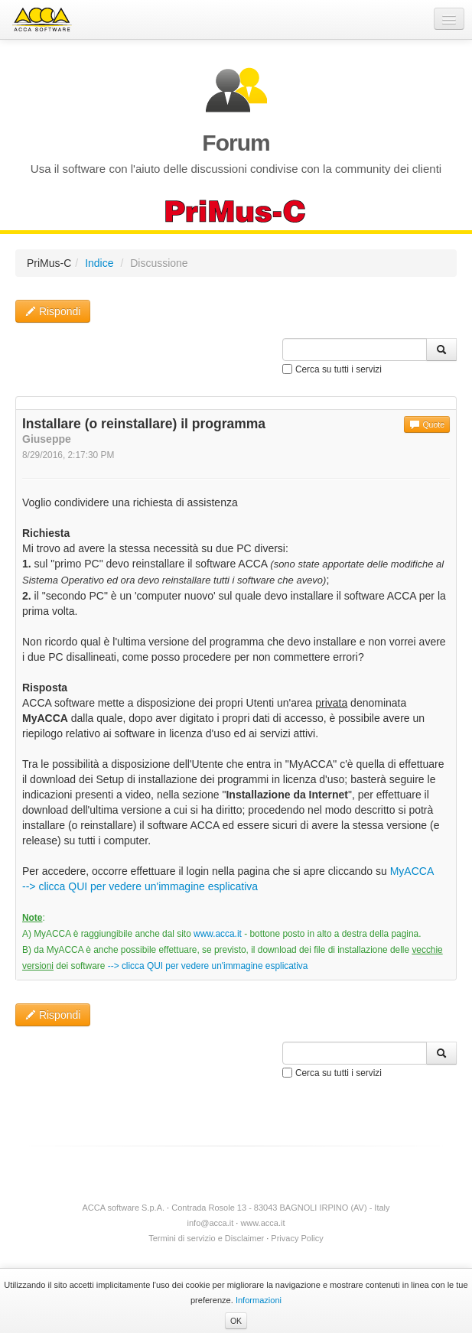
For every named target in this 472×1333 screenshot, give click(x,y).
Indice (99, 263)
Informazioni (259, 1300)
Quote (426, 424)
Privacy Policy (297, 1238)
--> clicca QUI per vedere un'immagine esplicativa (140, 886)
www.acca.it (218, 933)
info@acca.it (210, 1222)
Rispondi (52, 311)
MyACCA (412, 871)
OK (236, 1320)
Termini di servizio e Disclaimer (206, 1238)
